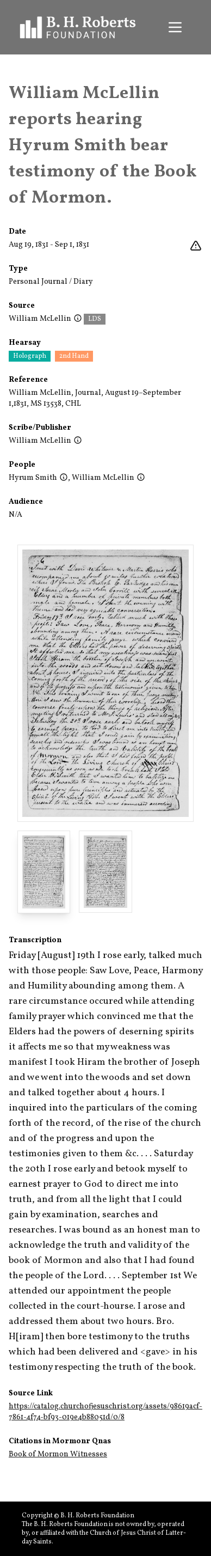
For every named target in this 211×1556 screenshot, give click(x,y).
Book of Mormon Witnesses (58, 1454)
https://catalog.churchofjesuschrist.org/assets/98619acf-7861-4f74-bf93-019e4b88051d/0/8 (105, 1412)
